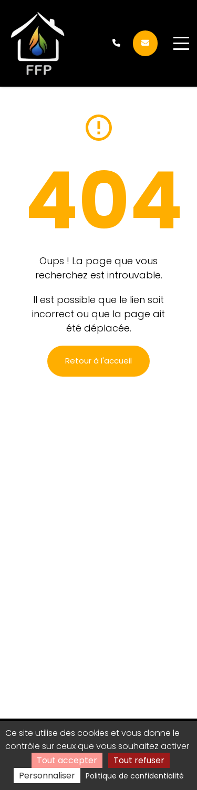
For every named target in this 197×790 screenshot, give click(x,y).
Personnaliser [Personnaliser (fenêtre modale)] (47, 776)
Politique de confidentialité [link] (135, 776)
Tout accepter (67, 760)
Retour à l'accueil (98, 360)
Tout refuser (138, 760)
